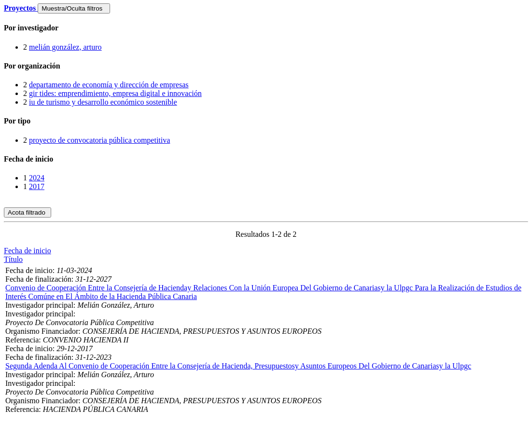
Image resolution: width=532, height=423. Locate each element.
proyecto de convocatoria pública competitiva (99, 140)
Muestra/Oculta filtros (74, 8)
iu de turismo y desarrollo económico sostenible (103, 102)
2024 (36, 178)
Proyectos (21, 8)
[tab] (266, 28)
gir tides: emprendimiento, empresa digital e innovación (115, 93)
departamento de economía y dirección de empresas (109, 85)
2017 (36, 186)
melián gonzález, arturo (65, 47)
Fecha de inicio (27, 250)
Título (13, 259)
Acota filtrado (27, 212)
